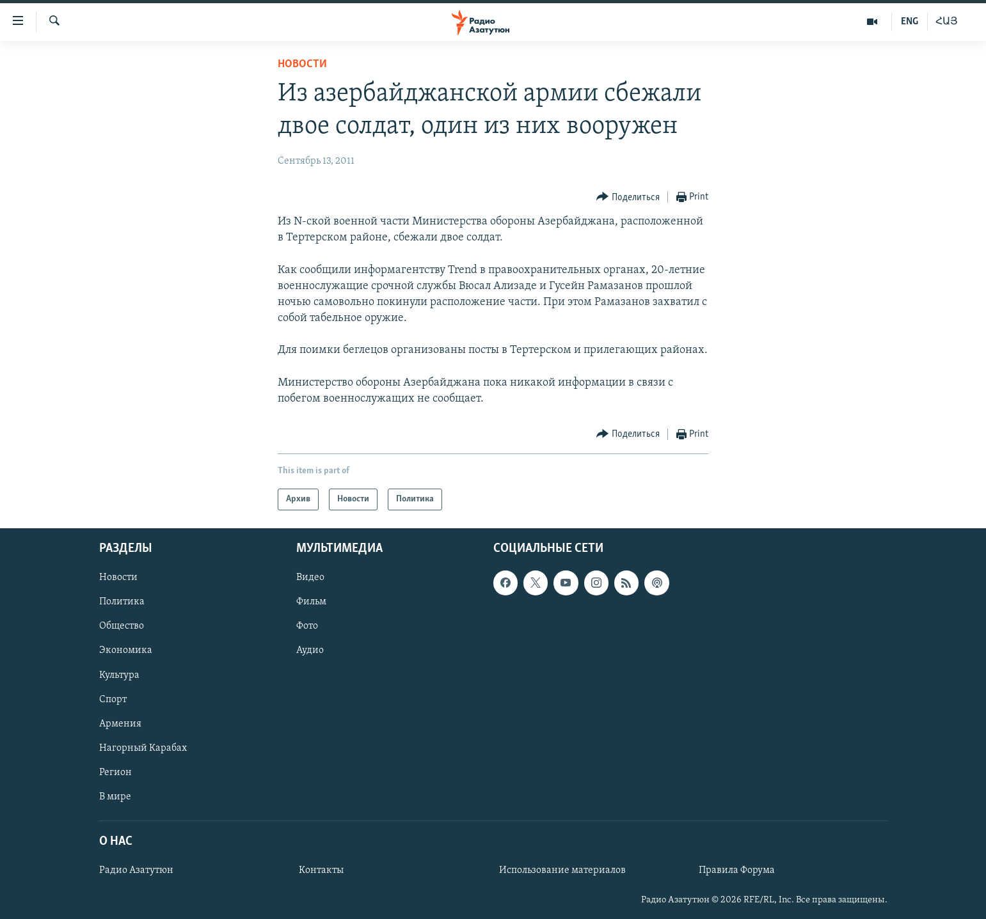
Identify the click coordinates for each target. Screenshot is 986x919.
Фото (307, 627)
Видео (310, 578)
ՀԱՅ (946, 22)
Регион (115, 772)
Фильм (311, 602)
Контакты (321, 870)
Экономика (125, 651)
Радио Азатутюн (136, 870)
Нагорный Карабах (143, 748)
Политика (122, 602)
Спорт (113, 700)
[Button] (628, 197)
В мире (115, 797)
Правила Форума (737, 870)
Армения (120, 724)
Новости (302, 64)
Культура (119, 675)
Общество (121, 627)
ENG (909, 22)
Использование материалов (562, 870)
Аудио (310, 651)
